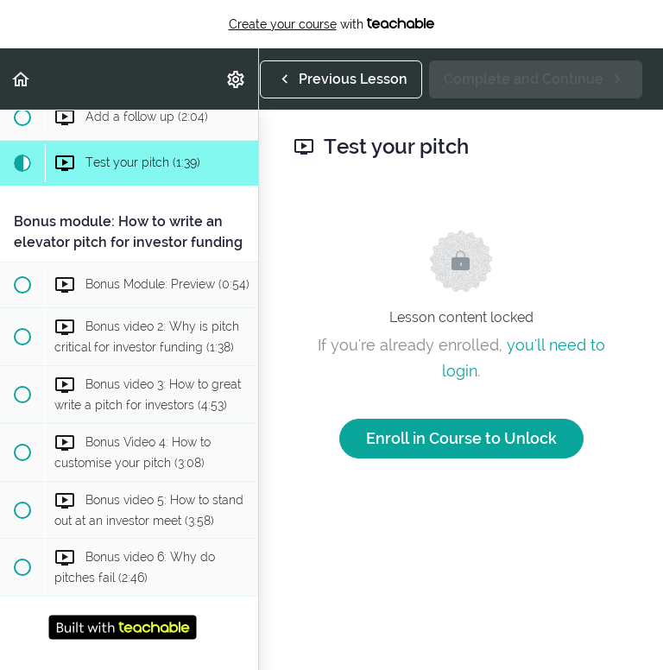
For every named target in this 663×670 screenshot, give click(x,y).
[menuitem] (236, 79)
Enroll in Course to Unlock (461, 438)
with (332, 24)
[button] (21, 79)
